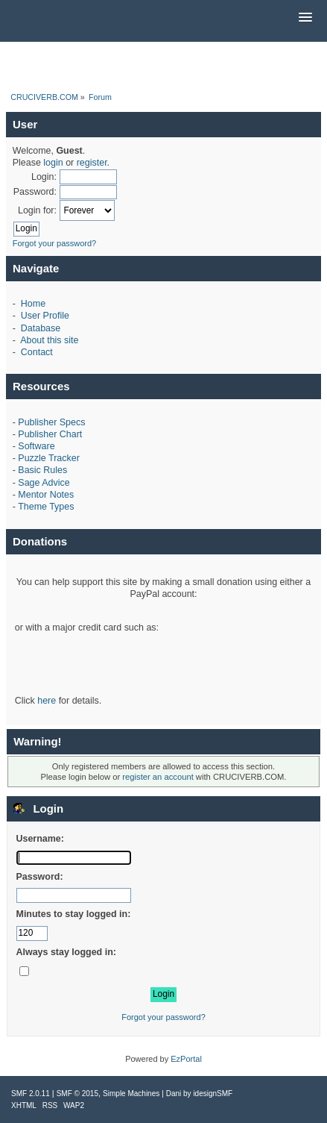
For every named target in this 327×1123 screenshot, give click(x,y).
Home (33, 303)
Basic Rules (42, 470)
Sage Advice (43, 483)
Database (40, 328)
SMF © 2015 (77, 1093)
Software (36, 446)
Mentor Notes (46, 494)
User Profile (45, 315)
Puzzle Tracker (48, 458)
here (46, 700)
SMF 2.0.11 (30, 1093)
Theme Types (46, 506)
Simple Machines (131, 1093)
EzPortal (186, 1058)
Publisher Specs (51, 422)
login (53, 162)
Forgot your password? (55, 243)
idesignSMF (212, 1093)
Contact (37, 352)
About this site (49, 340)
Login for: (37, 210)
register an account (157, 776)
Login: (44, 177)
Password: (35, 192)
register (92, 162)
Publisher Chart (50, 434)
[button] (305, 17)
